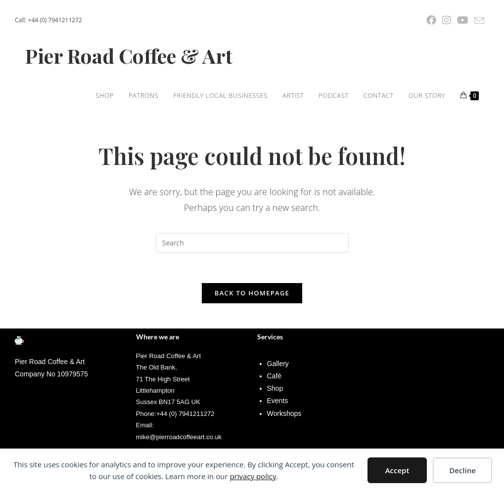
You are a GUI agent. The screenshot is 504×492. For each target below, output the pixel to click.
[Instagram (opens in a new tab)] (446, 20)
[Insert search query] (252, 243)
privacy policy (252, 476)
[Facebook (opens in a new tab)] (431, 20)
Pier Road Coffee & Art (128, 55)
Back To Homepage (252, 292)
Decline (462, 470)
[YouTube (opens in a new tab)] (462, 20)
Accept (397, 470)
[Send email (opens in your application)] (477, 20)
